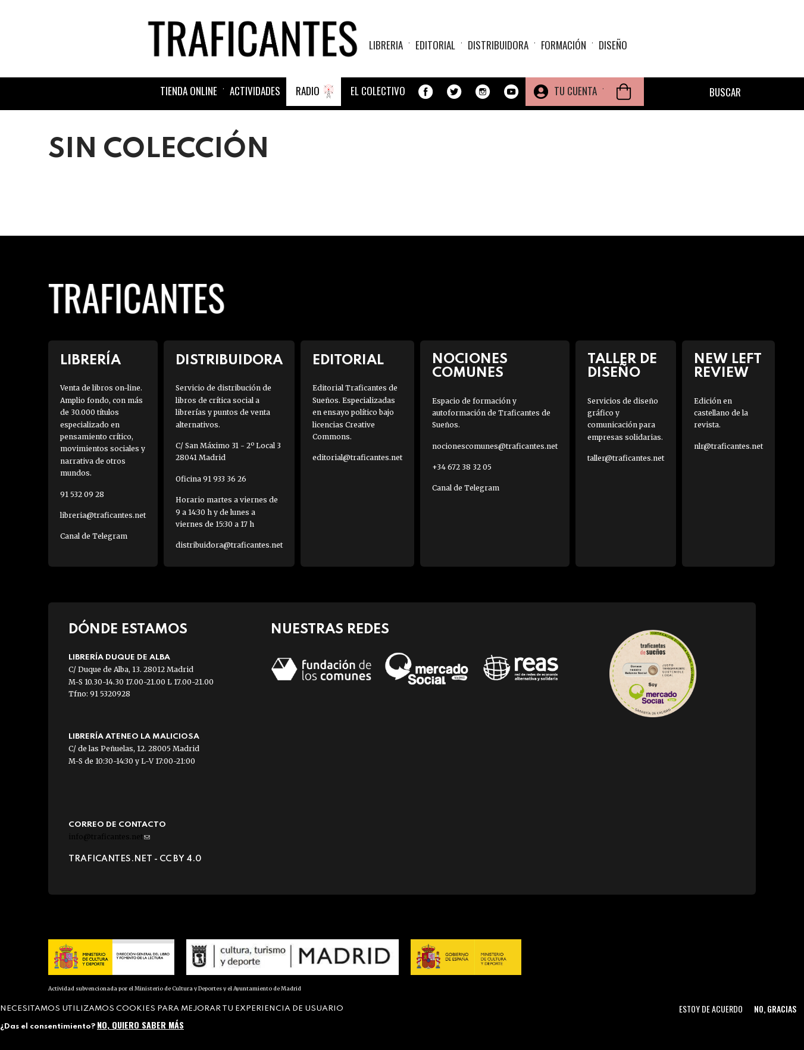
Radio (308, 90)
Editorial (435, 45)
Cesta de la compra (623, 91)
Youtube (511, 91)
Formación (563, 45)
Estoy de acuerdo (711, 1008)
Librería (90, 360)
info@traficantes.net (109, 836)
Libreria (386, 45)
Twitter (454, 91)
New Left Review (728, 366)
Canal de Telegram (93, 536)
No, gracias (775, 1008)
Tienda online (188, 90)
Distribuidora (498, 45)
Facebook (425, 91)
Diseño (613, 45)
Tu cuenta (575, 90)
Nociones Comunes (470, 366)
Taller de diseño (622, 366)
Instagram (482, 91)
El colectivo (378, 90)
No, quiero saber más (140, 1024)
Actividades (255, 90)
